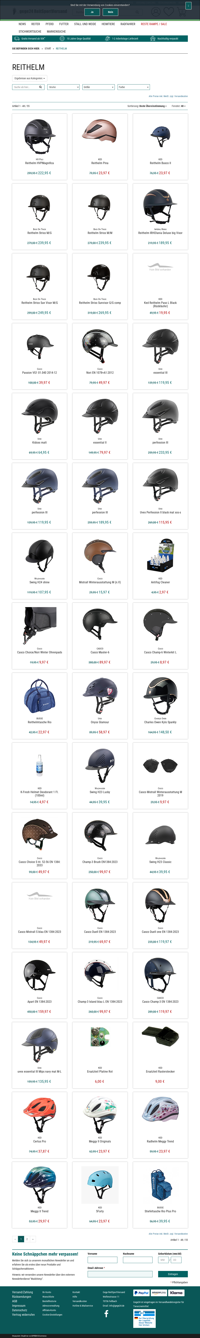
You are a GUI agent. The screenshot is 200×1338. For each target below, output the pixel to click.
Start (48, 48)
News (22, 24)
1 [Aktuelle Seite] (21, 1239)
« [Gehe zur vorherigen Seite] (15, 1239)
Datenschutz (19, 1310)
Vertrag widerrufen (23, 1314)
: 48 (179, 106)
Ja (92, 11)
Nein (110, 11)
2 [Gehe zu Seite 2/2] (27, 1239)
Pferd (50, 24)
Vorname (92, 1253)
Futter (64, 24)
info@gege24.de (116, 1305)
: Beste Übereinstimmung (147, 106)
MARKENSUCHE (56, 31)
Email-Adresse (96, 1267)
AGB (14, 1301)
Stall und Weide (85, 24)
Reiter (35, 24)
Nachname (128, 1253)
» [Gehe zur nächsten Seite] (32, 1239)
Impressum (18, 1305)
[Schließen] (188, 6)
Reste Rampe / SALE (154, 24)
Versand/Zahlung (22, 1292)
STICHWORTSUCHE (30, 31)
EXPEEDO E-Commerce (39, 1336)
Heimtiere (108, 24)
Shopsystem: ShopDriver (20, 1336)
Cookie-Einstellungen (52, 1314)
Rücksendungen (21, 1296)
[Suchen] (40, 87)
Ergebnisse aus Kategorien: (30, 78)
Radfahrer (128, 24)
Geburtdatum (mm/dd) (169, 1253)
